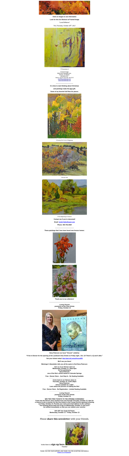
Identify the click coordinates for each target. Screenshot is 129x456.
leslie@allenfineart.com (67, 222)
